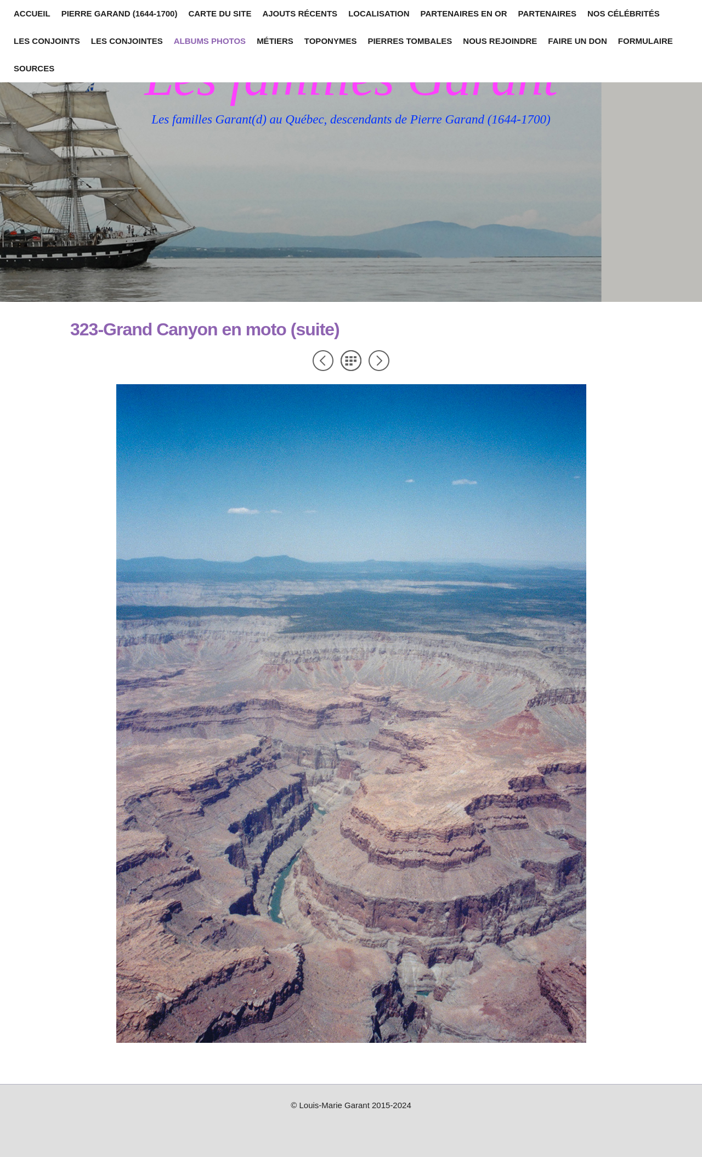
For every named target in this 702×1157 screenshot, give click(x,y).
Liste (351, 360)
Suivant (379, 360)
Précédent (323, 360)
